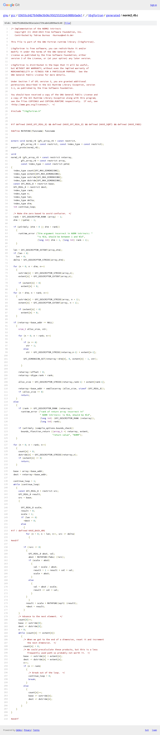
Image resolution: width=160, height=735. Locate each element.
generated (113, 15)
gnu (5, 15)
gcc (13, 15)
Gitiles (19, 730)
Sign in (153, 4)
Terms (36, 730)
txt (147, 730)
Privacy (27, 730)
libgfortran (95, 15)
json (154, 730)
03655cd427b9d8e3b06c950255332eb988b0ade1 (50, 15)
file (67, 23)
